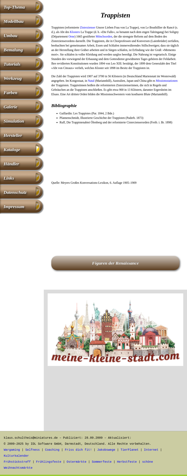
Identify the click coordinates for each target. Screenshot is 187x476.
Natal (91, 80)
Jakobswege (106, 450)
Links (9, 178)
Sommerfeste (102, 462)
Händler (11, 163)
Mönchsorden (104, 36)
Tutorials (12, 64)
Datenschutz (15, 192)
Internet (151, 450)
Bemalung (13, 49)
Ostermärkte (76, 462)
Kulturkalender (16, 456)
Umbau (10, 35)
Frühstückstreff (17, 462)
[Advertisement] (115, 153)
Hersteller (13, 135)
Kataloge (12, 149)
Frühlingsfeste (48, 462)
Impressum (14, 206)
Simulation (14, 121)
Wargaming (12, 450)
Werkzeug (13, 78)
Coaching (52, 450)
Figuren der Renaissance (115, 263)
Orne (72, 36)
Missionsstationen (167, 80)
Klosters (75, 32)
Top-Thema (14, 7)
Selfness (32, 450)
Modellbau (14, 21)
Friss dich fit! (78, 450)
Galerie (10, 106)
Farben (10, 92)
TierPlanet (130, 450)
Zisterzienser (87, 27)
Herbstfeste (127, 462)
